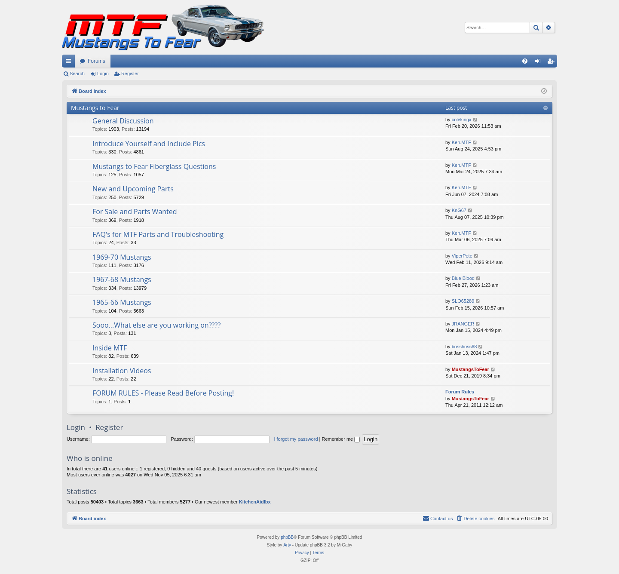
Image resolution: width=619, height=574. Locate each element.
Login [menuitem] (539, 63)
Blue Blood (463, 278)
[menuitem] (524, 61)
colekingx (462, 119)
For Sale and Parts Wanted (134, 211)
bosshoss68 (464, 346)
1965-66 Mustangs (121, 302)
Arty (287, 545)
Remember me (341, 439)
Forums (96, 61)
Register (130, 73)
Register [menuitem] (552, 63)
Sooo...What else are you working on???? (156, 325)
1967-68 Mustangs (121, 279)
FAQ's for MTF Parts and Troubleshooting (158, 234)
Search (77, 73)
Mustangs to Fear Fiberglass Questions (154, 166)
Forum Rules (459, 391)
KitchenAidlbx (255, 501)
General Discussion (123, 121)
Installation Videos (121, 370)
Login (103, 73)
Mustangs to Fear (95, 108)
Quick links (70, 63)
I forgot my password (296, 439)
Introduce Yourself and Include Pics (148, 143)
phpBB (287, 537)
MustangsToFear (470, 369)
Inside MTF (109, 348)
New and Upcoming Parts (133, 188)
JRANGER (463, 323)
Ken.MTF (461, 142)
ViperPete (462, 255)
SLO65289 (463, 301)
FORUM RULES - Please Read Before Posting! (163, 393)
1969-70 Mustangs (121, 257)
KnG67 (459, 210)
